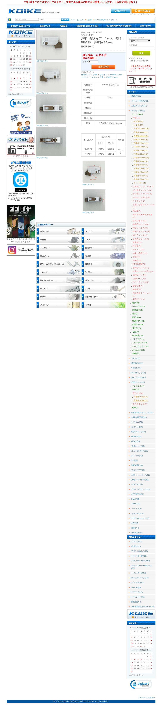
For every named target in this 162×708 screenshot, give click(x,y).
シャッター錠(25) (139, 556)
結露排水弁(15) (139, 221)
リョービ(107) (137, 513)
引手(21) (137, 257)
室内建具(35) (138, 335)
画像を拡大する (42, 61)
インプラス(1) (138, 339)
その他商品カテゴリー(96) (143, 606)
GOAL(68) (136, 441)
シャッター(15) (139, 306)
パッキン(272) (137, 582)
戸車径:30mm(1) (141, 150)
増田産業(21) (137, 465)
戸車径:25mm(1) (141, 143)
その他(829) (136, 532)
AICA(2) (135, 523)
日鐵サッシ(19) (138, 382)
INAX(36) (135, 499)
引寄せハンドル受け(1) (143, 271)
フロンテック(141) (140, 346)
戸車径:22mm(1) (141, 132)
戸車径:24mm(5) (141, 139)
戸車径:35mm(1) (141, 154)
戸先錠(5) (137, 260)
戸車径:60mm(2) (141, 179)
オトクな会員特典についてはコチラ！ (105, 20)
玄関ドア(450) (138, 321)
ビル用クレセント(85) (142, 190)
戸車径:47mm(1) (141, 176)
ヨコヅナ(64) (137, 427)
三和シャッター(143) (140, 475)
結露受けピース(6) (141, 224)
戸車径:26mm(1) (141, 147)
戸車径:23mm (116, 75)
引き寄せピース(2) (141, 239)
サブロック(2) (139, 201)
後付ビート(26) (139, 275)
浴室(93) (136, 332)
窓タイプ (104, 75)
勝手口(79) (137, 328)
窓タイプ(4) (138, 393)
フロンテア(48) (138, 470)
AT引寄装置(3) (139, 264)
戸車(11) (136, 389)
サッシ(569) (137, 114)
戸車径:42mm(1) (141, 165)
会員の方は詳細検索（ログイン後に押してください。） (140, 68)
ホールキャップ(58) (140, 578)
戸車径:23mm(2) (141, 136)
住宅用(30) (138, 121)
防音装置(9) (138, 286)
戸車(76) (137, 118)
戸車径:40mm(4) (141, 161)
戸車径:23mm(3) (141, 400)
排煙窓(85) (136, 546)
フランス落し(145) (139, 551)
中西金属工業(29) (139, 417)
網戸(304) (136, 317)
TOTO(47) (136, 504)
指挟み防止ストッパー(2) (142, 294)
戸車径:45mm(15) (141, 168)
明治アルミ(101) (138, 432)
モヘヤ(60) (136, 587)
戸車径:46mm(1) (141, 172)
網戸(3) (135, 408)
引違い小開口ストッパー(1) (143, 206)
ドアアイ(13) (137, 592)
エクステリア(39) (140, 343)
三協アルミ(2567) (139, 106)
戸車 (95, 75)
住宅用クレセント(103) (143, 186)
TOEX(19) (135, 358)
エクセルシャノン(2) (140, 518)
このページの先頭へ (146, 697)
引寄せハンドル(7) (141, 268)
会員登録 (89, 20)
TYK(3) (134, 460)
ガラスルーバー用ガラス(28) (142, 567)
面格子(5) (137, 289)
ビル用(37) (138, 125)
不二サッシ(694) (138, 373)
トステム (85, 77)
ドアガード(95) (138, 597)
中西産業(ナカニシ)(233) (142, 412)
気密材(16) (138, 242)
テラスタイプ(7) (140, 404)
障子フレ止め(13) (140, 228)
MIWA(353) (136, 436)
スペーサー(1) (140, 183)
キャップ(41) (138, 250)
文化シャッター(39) (140, 480)
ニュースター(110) (139, 451)
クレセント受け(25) (141, 197)
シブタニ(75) (137, 422)
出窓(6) (135, 314)
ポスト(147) (136, 541)
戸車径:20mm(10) (141, 128)
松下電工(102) (137, 494)
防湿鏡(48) (136, 602)
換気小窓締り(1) (140, 253)
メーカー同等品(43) (140, 101)
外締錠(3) (137, 246)
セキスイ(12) (137, 484)
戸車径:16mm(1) (141, 397)
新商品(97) (136, 96)
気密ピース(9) (139, 299)
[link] (21, 103)
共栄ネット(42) (138, 446)
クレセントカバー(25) (142, 194)
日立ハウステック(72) (141, 489)
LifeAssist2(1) (138, 350)
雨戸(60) (136, 303)
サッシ (94, 77)
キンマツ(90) (137, 456)
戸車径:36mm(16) (141, 158)
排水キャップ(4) (140, 235)
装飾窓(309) (137, 310)
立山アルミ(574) (138, 377)
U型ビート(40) (139, 278)
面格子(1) (136, 353)
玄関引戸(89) (138, 324)
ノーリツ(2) (136, 508)
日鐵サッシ (86, 75)
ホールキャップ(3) (141, 282)
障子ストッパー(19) (141, 231)
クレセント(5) (138, 386)
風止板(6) (137, 211)
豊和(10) (135, 528)
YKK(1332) (136, 368)
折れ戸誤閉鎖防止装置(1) (142, 215)
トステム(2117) (138, 110)
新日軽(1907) (137, 363)
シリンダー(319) (138, 573)
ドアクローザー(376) (140, 561)
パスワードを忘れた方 (76, 20)
